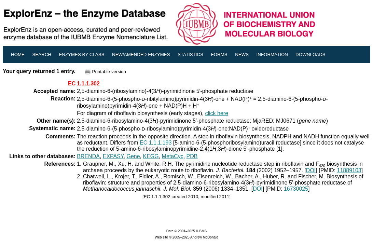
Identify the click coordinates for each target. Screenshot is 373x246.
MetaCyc (172, 156)
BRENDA (88, 156)
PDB (192, 156)
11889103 (349, 170)
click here (216, 113)
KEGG (150, 156)
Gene (133, 156)
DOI (311, 170)
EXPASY (113, 156)
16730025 (296, 189)
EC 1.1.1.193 (155, 143)
